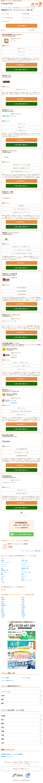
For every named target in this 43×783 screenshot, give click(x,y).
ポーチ (22, 570)
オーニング (23, 564)
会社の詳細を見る (21, 65)
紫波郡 (2, 611)
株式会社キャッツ (7, 390)
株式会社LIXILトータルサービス (11, 315)
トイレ (22, 558)
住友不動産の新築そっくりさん (10, 343)
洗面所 (2, 560)
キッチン (3, 558)
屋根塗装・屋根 (24, 568)
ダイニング (23, 576)
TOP (2, 7)
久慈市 (22, 601)
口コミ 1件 (13, 116)
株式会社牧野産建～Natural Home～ (12, 34)
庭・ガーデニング (5, 572)
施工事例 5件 (14, 357)
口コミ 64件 (13, 400)
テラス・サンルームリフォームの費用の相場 (30, 551)
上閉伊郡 (3, 615)
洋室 (2, 578)
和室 (22, 578)
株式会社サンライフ (7, 110)
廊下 (2, 580)
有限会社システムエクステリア (10, 233)
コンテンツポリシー (18, 764)
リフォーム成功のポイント (7, 680)
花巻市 (22, 599)
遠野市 (2, 603)
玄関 (22, 574)
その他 (2, 582)
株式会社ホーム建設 (7, 192)
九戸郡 (2, 617)
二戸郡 (22, 617)
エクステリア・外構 (25, 572)
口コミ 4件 (13, 41)
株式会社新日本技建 (7, 435)
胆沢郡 (2, 613)
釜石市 (22, 605)
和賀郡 (22, 611)
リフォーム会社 (26, 677)
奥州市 (2, 609)
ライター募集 (27, 764)
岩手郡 (22, 609)
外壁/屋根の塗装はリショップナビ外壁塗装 (11, 754)
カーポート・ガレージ (6, 562)
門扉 (2, 568)
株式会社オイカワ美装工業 (9, 274)
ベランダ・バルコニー (26, 566)
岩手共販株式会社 (7, 476)
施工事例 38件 (14, 277)
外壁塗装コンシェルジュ (7, 756)
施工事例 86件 (14, 402)
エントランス (4, 564)
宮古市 (22, 597)
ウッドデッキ (24, 562)
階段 (2, 574)
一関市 (22, 603)
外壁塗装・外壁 (4, 570)
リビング (3, 576)
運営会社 (21, 762)
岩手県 (5, 7)
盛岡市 (2, 597)
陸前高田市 (3, 605)
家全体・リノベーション (26, 580)
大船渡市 (3, 599)
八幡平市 (23, 607)
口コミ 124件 (14, 355)
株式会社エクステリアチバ (9, 151)
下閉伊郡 (23, 615)
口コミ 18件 (13, 321)
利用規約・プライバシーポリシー (32, 762)
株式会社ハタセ (6, 75)
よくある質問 (14, 762)
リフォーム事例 (5, 677)
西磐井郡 (9, 7)
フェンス (3, 566)
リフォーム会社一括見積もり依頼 (21, 534)
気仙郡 (22, 613)
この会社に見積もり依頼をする (21, 69)
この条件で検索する (21, 25)
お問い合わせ (7, 762)
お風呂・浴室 (24, 560)
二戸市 (2, 607)
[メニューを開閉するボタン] (40, 3)
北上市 (2, 601)
